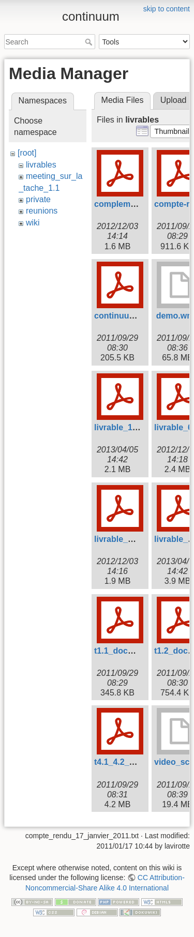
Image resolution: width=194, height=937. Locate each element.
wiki (33, 222)
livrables (41, 164)
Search (90, 42)
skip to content (166, 9)
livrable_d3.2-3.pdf (130, 539)
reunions (41, 210)
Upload (173, 100)
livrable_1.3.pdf (124, 427)
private (38, 199)
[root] (27, 152)
